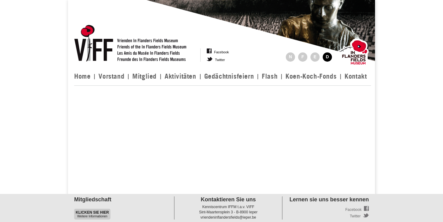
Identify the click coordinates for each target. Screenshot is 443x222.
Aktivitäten (180, 76)
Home (82, 76)
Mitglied (144, 76)
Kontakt (356, 76)
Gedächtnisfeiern (229, 76)
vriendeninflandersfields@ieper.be (228, 217)
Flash (269, 76)
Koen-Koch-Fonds (311, 76)
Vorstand (111, 76)
